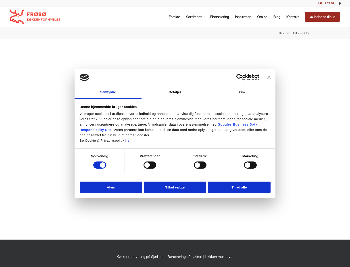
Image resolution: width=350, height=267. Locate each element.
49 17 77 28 (325, 3)
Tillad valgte (175, 187)
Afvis (111, 187)
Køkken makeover (219, 256)
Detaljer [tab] (175, 92)
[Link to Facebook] (339, 3)
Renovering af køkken (184, 256)
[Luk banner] (269, 77)
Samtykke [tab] (108, 92)
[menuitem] (324, 3)
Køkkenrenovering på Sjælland (141, 256)
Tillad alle (239, 187)
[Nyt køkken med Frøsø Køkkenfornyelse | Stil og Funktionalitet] (35, 17)
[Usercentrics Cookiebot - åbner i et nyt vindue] (239, 77)
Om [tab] (242, 92)
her (128, 140)
